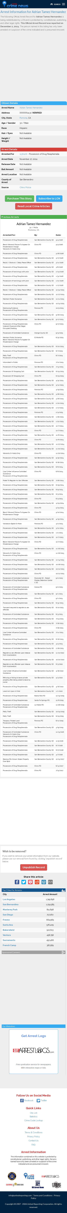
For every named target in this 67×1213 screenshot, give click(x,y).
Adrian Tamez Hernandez (31, 108)
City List (33, 1113)
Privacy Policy (33, 1136)
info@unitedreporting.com (20, 1195)
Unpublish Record (34, 867)
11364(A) (23, 154)
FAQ (33, 1145)
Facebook (26, 1100)
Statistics (33, 1117)
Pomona (23, 118)
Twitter (42, 1100)
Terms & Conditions (33, 1132)
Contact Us (33, 1140)
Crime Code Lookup (33, 1120)
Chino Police (25, 187)
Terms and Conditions (42, 1195)
